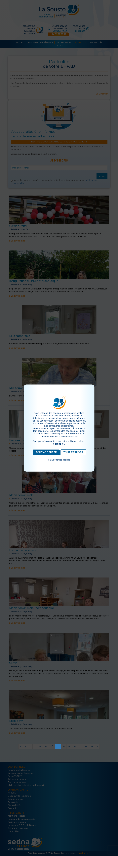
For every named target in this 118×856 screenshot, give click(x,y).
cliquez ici (58, 443)
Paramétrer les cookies (59, 459)
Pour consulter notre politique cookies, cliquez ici (59, 463)
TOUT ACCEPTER (46, 452)
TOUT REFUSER (73, 452)
